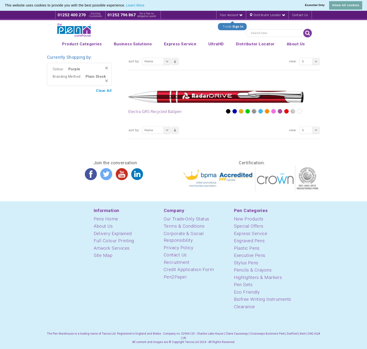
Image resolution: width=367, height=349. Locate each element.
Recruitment (176, 262)
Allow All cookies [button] (345, 5)
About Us (103, 226)
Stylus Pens (246, 263)
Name (158, 61)
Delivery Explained (113, 233)
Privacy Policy (178, 247)
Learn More (135, 5)
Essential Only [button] (315, 5)
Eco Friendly (247, 292)
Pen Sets (243, 284)
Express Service (251, 233)
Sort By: (134, 61)
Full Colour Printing (114, 240)
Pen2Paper (175, 277)
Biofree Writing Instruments (262, 299)
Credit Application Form (189, 269)
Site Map (103, 255)
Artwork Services (112, 248)
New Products (248, 219)
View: (293, 61)
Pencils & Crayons (253, 270)
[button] (146, 5)
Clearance (244, 306)
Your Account (231, 15)
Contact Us (300, 15)
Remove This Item (106, 68)
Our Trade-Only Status (186, 219)
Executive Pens (249, 255)
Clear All (103, 91)
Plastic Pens (247, 248)
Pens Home (106, 219)
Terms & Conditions (184, 226)
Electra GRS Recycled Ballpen (155, 111)
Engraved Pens (249, 240)
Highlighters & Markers (258, 277)
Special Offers (248, 226)
